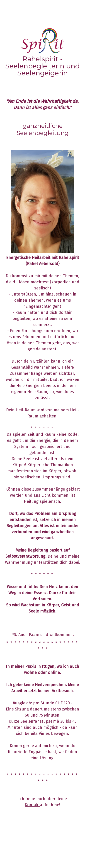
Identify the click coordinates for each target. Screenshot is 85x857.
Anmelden (9, 848)
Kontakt (32, 804)
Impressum (10, 840)
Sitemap (41, 840)
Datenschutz (26, 840)
